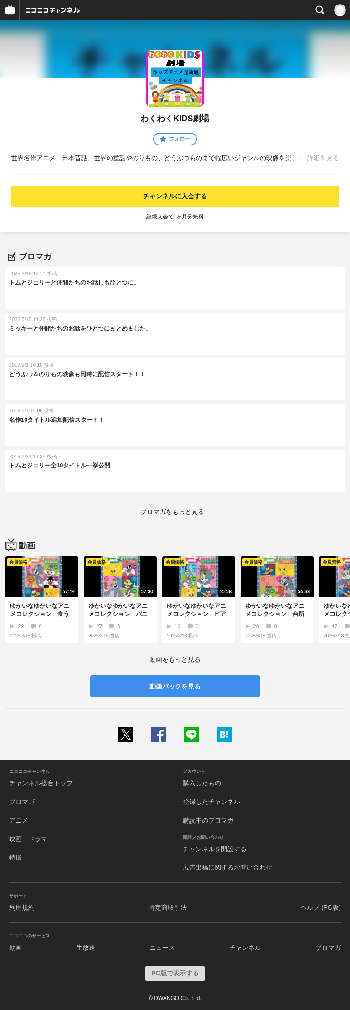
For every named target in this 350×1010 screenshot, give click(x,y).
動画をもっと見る (175, 659)
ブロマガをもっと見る (172, 511)
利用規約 (22, 907)
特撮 (15, 857)
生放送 (85, 947)
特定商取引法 (168, 907)
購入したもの (202, 783)
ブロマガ (22, 801)
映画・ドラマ (28, 839)
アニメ (18, 820)
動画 (15, 947)
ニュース (162, 947)
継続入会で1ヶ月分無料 (175, 216)
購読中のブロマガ (208, 820)
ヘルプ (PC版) (320, 907)
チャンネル (245, 947)
